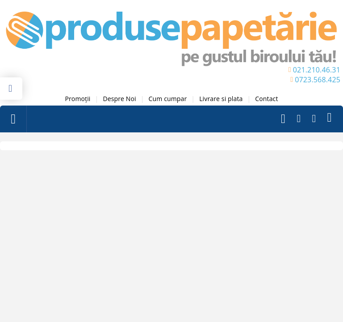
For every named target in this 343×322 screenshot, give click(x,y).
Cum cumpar (168, 98)
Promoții (77, 98)
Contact (266, 98)
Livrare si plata (221, 98)
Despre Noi (119, 98)
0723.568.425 (317, 80)
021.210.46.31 (316, 70)
